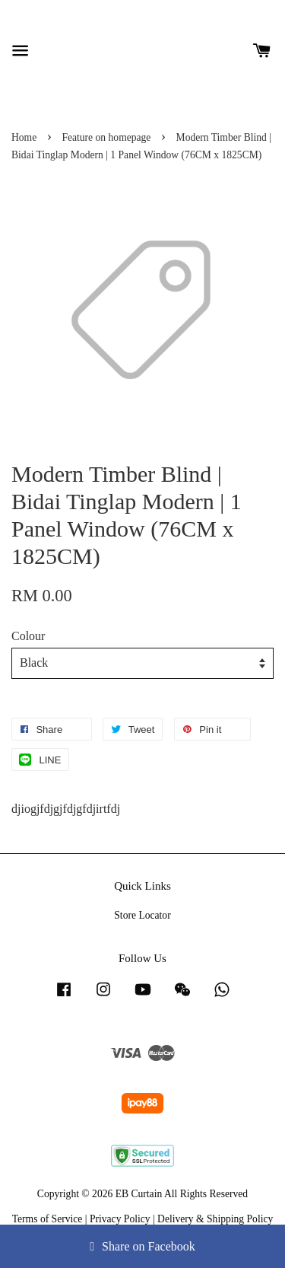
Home (23, 137)
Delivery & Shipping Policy (215, 1219)
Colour (28, 635)
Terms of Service (47, 1219)
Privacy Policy (120, 1219)
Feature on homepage (106, 137)
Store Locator (142, 915)
